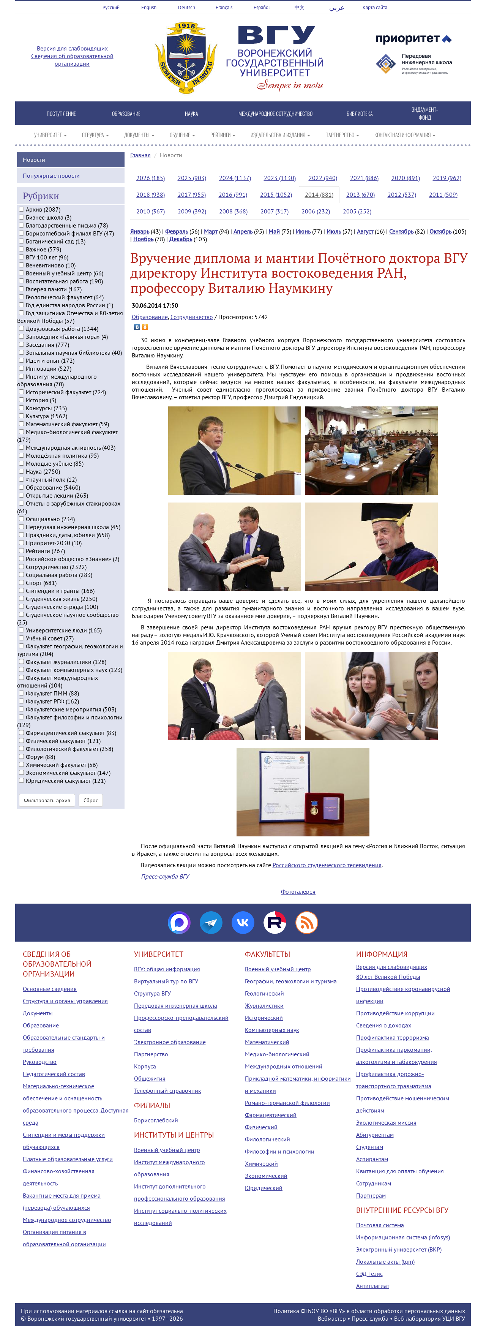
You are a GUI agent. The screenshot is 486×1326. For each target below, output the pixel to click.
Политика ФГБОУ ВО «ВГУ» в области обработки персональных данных (369, 1311)
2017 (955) (192, 194)
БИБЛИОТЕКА (360, 113)
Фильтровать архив (47, 809)
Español (262, 7)
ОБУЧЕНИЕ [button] (182, 135)
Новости (34, 168)
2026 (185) (150, 178)
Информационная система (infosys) (403, 1237)
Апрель (243, 231)
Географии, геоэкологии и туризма (291, 981)
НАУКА (191, 113)
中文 (300, 7)
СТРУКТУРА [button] (95, 135)
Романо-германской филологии (287, 1102)
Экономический (266, 1175)
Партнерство (151, 1054)
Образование (150, 317)
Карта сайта (375, 7)
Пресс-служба (370, 1318)
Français (224, 7)
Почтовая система (380, 1225)
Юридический (263, 1188)
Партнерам (371, 1195)
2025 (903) (192, 178)
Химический (261, 1163)
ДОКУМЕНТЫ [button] (139, 135)
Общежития (150, 1078)
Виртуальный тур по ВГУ (166, 981)
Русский (111, 7)
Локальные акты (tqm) (385, 1261)
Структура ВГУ (152, 993)
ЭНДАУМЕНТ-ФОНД (425, 113)
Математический (267, 1042)
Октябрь (440, 231)
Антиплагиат (372, 1286)
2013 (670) (360, 194)
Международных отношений (283, 1066)
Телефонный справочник (167, 1090)
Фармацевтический (271, 1115)
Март (211, 231)
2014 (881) (319, 194)
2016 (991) (233, 194)
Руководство (40, 1061)
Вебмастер (332, 1318)
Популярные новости (51, 184)
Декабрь (180, 239)
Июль (334, 231)
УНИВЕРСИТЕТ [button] (50, 135)
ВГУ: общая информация (167, 969)
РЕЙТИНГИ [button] (222, 135)
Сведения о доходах (383, 1025)
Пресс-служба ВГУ (165, 876)
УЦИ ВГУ (453, 1318)
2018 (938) (150, 194)
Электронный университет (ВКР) (399, 1249)
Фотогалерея (298, 891)
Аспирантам (372, 1159)
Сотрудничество (191, 317)
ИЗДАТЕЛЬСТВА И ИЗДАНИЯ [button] (280, 135)
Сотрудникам (373, 1183)
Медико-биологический (277, 1054)
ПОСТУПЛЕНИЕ (61, 113)
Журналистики (264, 1005)
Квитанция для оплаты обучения (400, 1171)
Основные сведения (50, 989)
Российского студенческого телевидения (327, 865)
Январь (139, 231)
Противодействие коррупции (395, 1013)
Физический (261, 1127)
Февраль (176, 231)
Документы (38, 1013)
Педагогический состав (54, 1074)
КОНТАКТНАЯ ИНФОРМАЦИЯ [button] (405, 135)
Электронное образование (170, 1042)
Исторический (264, 1017)
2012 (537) (402, 194)
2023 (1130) (280, 178)
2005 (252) (357, 211)
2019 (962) (447, 178)
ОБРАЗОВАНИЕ (126, 113)
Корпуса (145, 1066)
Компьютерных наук (272, 1030)
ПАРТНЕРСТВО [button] (342, 135)
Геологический (264, 993)
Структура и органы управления (65, 1001)
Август (365, 231)
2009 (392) (192, 211)
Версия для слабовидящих (72, 48)
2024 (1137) (235, 178)
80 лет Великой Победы (388, 976)
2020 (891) (405, 178)
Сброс (91, 809)
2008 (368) (233, 211)
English (148, 7)
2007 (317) (274, 211)
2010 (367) (150, 211)
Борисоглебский (156, 1120)
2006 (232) (315, 211)
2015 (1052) (276, 194)
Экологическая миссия (386, 1122)
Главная (140, 155)
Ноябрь (143, 239)
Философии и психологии (279, 1151)
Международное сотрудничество (67, 1219)
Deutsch (186, 7)
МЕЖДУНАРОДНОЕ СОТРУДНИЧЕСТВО (275, 113)
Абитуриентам (375, 1134)
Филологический (267, 1139)
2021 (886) (364, 178)
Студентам (369, 1147)
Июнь (303, 231)
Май (274, 231)
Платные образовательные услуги (68, 1159)
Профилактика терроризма (392, 1037)
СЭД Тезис (369, 1273)
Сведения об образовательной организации (72, 59)
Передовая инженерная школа (175, 1005)
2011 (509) (443, 194)
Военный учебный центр (167, 1150)
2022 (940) (323, 178)
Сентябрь (401, 231)
